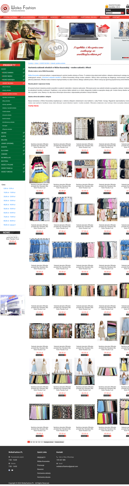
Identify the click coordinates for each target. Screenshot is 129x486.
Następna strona (48, 442)
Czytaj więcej (33, 106)
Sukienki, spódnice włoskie (58, 63)
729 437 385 (60, 460)
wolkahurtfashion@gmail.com (67, 466)
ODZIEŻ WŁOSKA (44, 63)
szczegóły (11, 240)
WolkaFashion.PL (28, 483)
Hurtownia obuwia (43, 477)
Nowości (40, 469)
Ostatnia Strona (59, 442)
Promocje (40, 465)
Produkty (30, 63)
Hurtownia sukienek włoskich (51, 77)
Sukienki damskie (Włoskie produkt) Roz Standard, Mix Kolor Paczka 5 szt (84, 145)
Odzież (36, 63)
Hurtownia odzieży (44, 473)
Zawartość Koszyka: (115, 6)
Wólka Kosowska (33, 75)
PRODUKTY (41, 457)
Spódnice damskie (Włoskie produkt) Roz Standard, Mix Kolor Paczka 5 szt (39, 145)
